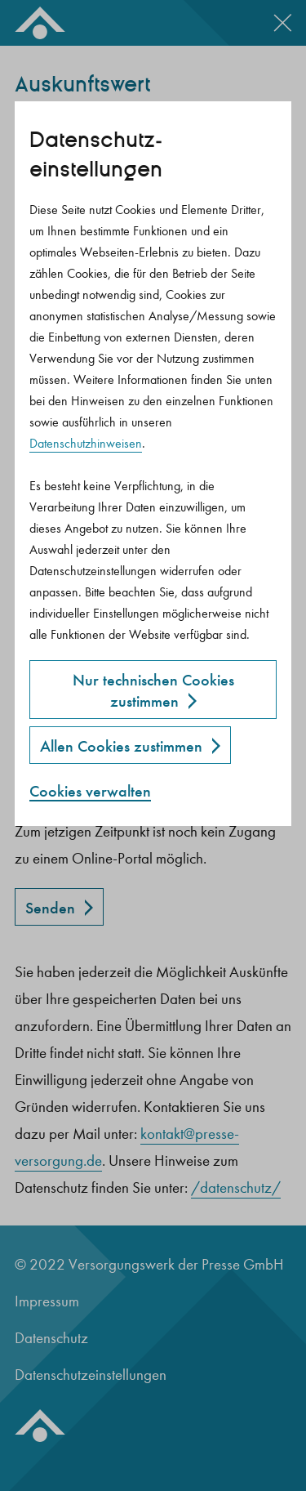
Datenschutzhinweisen (85, 443)
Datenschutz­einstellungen (95, 154)
